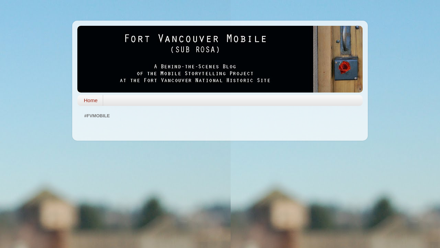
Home (91, 100)
